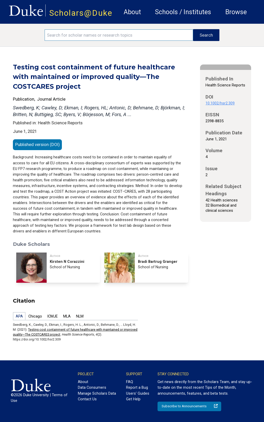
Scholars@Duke (80, 13)
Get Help (133, 399)
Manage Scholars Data (97, 393)
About (132, 12)
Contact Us (87, 399)
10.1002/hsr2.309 (220, 103)
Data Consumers (92, 387)
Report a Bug (137, 387)
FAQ (129, 381)
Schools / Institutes (183, 12)
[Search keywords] (119, 35)
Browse (236, 12)
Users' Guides (137, 393)
